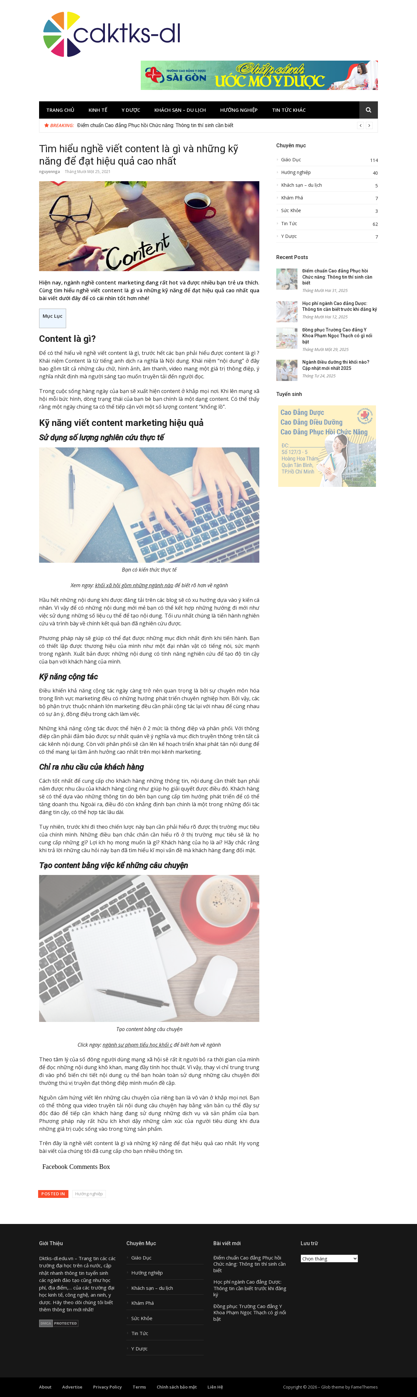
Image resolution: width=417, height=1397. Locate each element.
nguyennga (49, 171)
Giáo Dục (291, 160)
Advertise (72, 1387)
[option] (225, 125)
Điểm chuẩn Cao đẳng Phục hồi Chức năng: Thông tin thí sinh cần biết (155, 125)
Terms (139, 1387)
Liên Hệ (215, 1387)
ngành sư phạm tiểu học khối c (137, 1044)
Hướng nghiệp (239, 110)
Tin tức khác (289, 110)
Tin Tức (289, 223)
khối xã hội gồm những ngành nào (134, 585)
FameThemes (364, 1387)
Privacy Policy (107, 1387)
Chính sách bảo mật (177, 1387)
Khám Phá (292, 198)
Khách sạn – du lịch (180, 110)
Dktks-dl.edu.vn (56, 1258)
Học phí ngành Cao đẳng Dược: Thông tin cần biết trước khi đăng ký (249, 1288)
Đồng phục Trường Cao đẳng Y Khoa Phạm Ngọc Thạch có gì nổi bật (337, 335)
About (45, 1387)
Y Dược (131, 110)
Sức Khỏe (291, 210)
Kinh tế (98, 110)
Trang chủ (60, 110)
